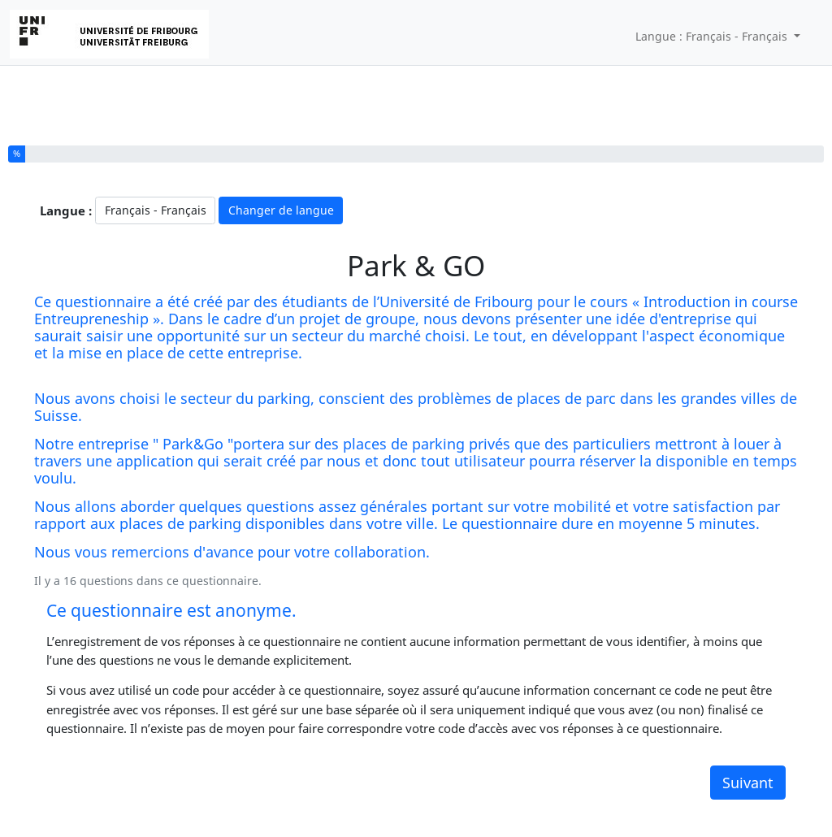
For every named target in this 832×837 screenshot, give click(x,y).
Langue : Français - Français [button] (713, 36)
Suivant (748, 782)
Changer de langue (281, 210)
